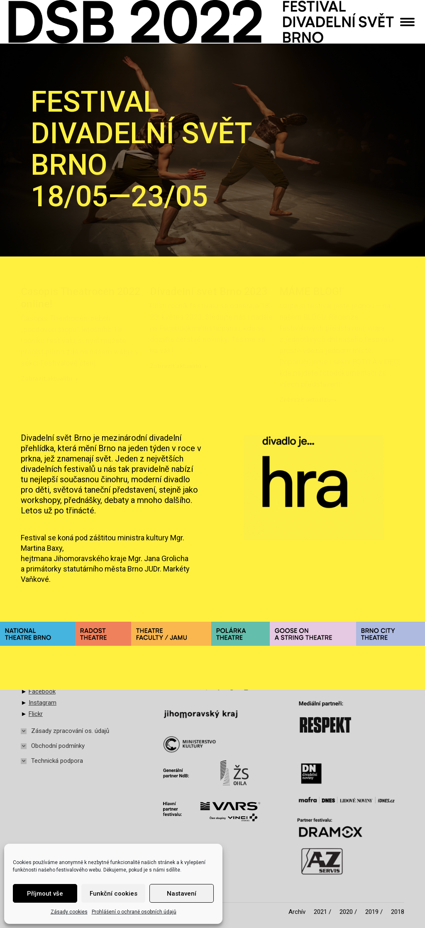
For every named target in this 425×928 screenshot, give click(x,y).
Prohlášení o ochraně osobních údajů (134, 912)
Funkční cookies (113, 893)
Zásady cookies (69, 912)
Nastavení (181, 893)
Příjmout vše (45, 893)
